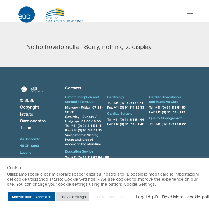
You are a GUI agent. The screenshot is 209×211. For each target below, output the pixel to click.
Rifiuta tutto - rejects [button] (111, 196)
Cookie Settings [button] (73, 196)
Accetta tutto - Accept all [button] (31, 196)
